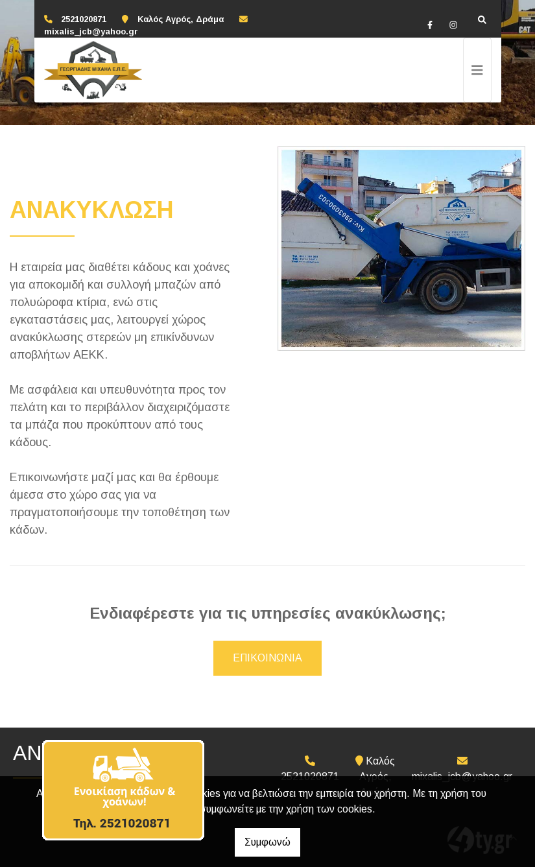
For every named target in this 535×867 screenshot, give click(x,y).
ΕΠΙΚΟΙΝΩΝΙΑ (267, 657)
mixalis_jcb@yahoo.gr (91, 31)
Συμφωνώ (267, 842)
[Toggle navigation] (477, 70)
